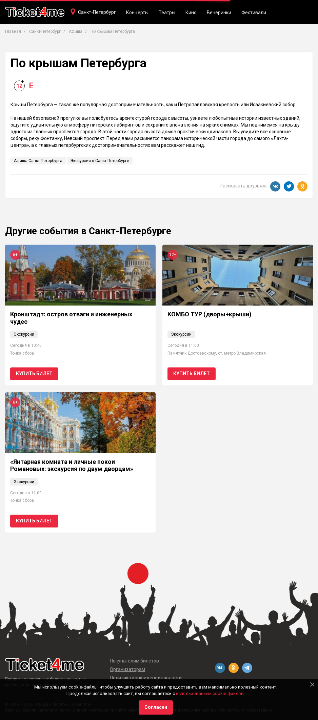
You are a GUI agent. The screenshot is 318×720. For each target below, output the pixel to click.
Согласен (155, 707)
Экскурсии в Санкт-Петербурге (99, 160)
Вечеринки (219, 12)
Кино (191, 12)
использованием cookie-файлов (210, 693)
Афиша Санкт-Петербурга (38, 160)
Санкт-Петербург (97, 12)
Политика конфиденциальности (146, 677)
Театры (167, 12)
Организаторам (127, 669)
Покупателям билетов (134, 660)
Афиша (75, 31)
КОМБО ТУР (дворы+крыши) (209, 314)
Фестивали (253, 12)
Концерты (137, 12)
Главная (13, 31)
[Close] (312, 684)
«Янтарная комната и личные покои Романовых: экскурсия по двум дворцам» (71, 465)
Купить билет (34, 373)
